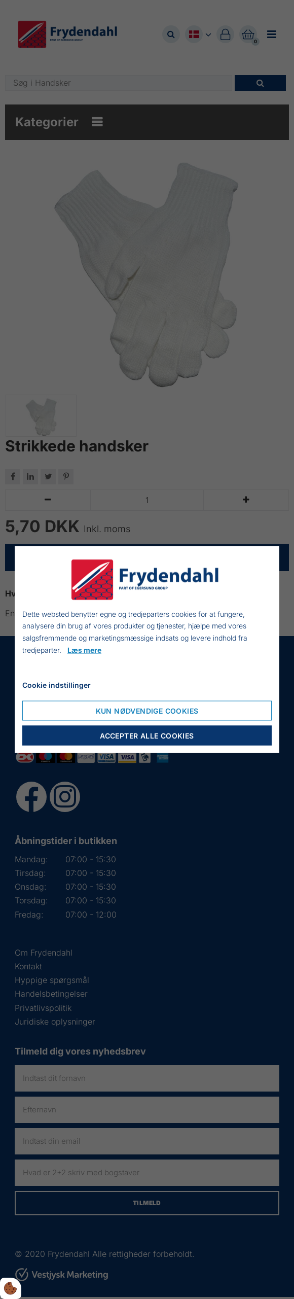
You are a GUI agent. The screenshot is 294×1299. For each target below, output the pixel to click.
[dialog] (147, 649)
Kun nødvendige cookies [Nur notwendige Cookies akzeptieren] (147, 711)
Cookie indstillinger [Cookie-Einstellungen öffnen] (56, 684)
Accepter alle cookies (147, 735)
